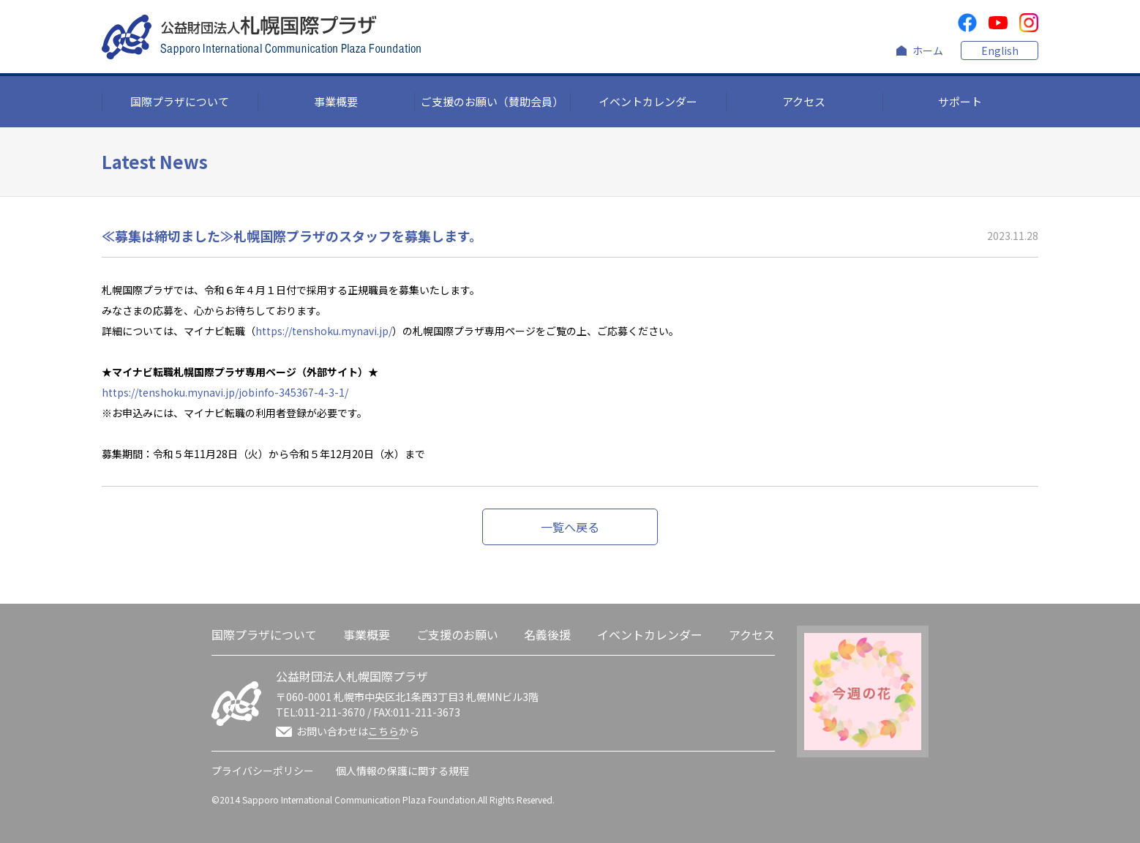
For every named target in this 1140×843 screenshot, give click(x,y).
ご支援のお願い (457, 634)
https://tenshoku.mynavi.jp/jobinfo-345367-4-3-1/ (225, 392)
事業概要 (336, 101)
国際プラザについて (179, 101)
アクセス (803, 101)
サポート (960, 101)
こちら (383, 731)
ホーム (927, 50)
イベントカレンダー (648, 101)
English (1000, 50)
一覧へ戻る (570, 527)
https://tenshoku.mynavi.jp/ (323, 330)
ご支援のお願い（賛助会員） (492, 101)
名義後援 (547, 634)
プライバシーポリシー (262, 770)
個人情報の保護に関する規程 (402, 770)
